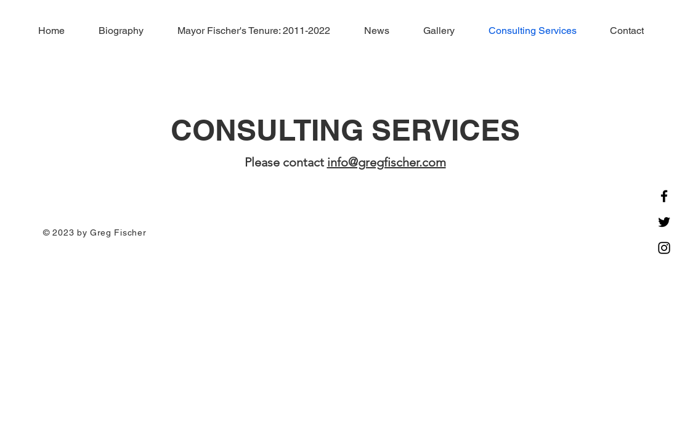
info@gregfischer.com (386, 162)
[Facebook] (664, 196)
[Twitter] (664, 222)
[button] (246, 30)
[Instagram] (664, 248)
